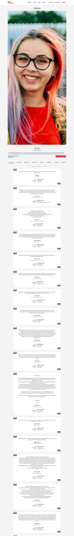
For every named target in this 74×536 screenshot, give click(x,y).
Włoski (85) (41, 162)
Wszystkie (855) (11, 162)
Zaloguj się (51, 2)
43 (45, 166)
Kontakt (44, 2)
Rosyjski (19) (56, 162)
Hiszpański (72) (49, 162)
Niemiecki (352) (26, 162)
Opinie (35, 2)
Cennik (39, 2)
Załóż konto (57, 2)
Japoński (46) (63, 162)
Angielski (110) (19, 162)
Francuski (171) (34, 162)
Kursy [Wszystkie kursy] (29, 2)
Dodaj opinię (61, 156)
